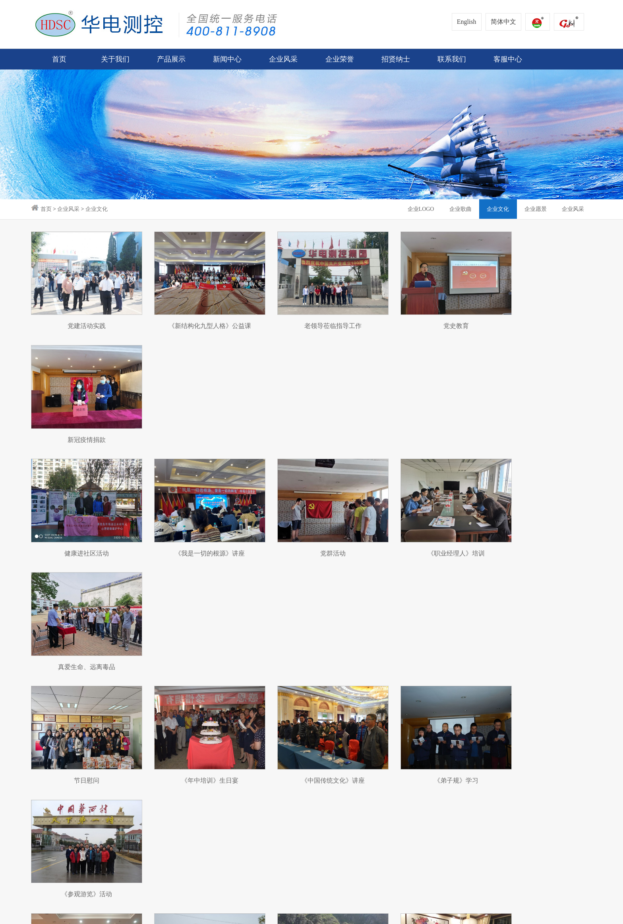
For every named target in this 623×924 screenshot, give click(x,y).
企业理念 (43, 756)
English (466, 21)
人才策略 (299, 741)
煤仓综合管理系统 (102, 756)
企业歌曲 (458, 209)
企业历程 (43, 771)
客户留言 (387, 756)
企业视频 (166, 802)
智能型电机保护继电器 (107, 786)
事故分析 (387, 802)
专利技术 (255, 756)
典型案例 (387, 786)
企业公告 (166, 741)
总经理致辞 (46, 786)
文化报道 (166, 771)
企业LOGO (418, 209)
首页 (59, 59)
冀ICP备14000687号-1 (172, 913)
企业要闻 (166, 756)
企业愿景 (535, 209)
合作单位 (166, 786)
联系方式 (343, 741)
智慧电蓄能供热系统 (105, 771)
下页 (315, 678)
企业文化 (96, 209)
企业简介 (43, 741)
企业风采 (68, 209)
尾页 (338, 678)
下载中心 (387, 771)
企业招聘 (299, 756)
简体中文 (503, 21)
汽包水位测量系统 (102, 741)
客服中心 (387, 741)
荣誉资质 (255, 741)
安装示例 (90, 802)
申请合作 (343, 756)
